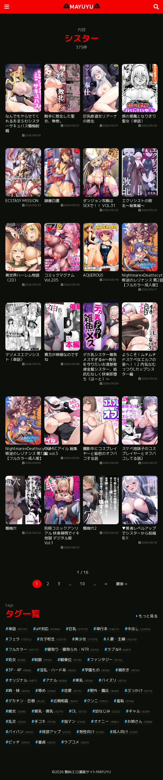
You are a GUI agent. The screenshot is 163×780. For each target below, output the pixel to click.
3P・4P (19, 669)
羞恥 (125, 700)
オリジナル (22, 680)
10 (82, 583)
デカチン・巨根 (26, 700)
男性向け (91, 731)
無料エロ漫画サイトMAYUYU (88, 771)
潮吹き (128, 669)
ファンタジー (106, 659)
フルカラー (23, 649)
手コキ (45, 721)
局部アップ (56, 731)
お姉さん (139, 721)
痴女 (17, 711)
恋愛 (73, 690)
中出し (139, 628)
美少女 (86, 639)
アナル (56, 680)
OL (79, 711)
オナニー (106, 721)
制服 (43, 659)
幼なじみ (107, 711)
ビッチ (19, 742)
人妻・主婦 (121, 639)
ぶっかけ (139, 690)
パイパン (21, 731)
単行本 (107, 628)
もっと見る (148, 616)
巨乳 (78, 628)
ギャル (139, 711)
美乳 (84, 680)
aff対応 (48, 628)
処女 (17, 659)
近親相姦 (65, 700)
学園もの (97, 669)
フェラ (19, 639)
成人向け (125, 731)
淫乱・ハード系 (58, 669)
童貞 (47, 742)
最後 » (121, 583)
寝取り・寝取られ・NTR (73, 649)
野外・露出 (104, 690)
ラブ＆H (119, 649)
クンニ (97, 700)
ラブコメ (76, 742)
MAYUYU (81, 7)
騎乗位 (71, 659)
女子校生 (53, 639)
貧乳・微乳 (48, 711)
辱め (47, 690)
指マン (74, 721)
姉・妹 (19, 690)
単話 (18, 628)
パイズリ (114, 680)
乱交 (17, 721)
